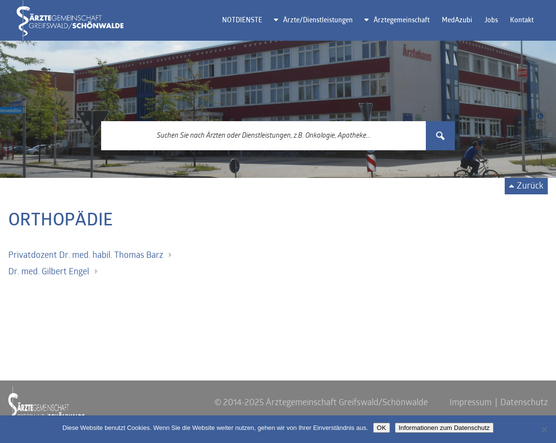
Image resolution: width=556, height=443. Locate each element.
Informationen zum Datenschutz (444, 427)
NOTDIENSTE (242, 20)
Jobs (491, 20)
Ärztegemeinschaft (402, 20)
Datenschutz (524, 403)
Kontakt (522, 20)
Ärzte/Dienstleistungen (318, 20)
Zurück (530, 186)
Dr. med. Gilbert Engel (48, 272)
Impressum (471, 403)
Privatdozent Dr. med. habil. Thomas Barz (85, 256)
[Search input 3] (264, 136)
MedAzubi (457, 20)
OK (381, 427)
